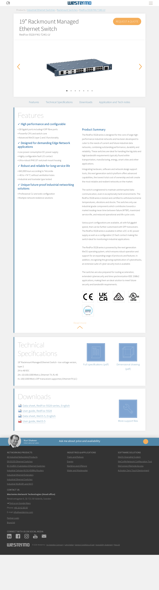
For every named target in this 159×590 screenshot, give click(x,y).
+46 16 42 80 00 (21, 539)
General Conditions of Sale (84, 577)
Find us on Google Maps (20, 535)
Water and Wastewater (77, 502)
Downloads (86, 102)
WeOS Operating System (129, 489)
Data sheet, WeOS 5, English (43, 446)
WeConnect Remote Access (130, 498)
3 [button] (75, 91)
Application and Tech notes (117, 102)
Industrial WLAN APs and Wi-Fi (20, 515)
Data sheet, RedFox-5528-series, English (50, 436)
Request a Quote (127, 21)
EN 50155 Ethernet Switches (20, 493)
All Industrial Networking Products (22, 489)
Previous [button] (18, 66)
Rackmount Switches (67, 9)
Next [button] (140, 66)
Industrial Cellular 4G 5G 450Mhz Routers (25, 502)
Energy (70, 493)
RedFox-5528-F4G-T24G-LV (92, 9)
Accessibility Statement (104, 577)
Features (31, 102)
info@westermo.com (23, 544)
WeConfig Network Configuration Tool (135, 493)
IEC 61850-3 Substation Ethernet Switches (26, 498)
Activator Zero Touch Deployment (133, 502)
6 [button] (88, 91)
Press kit (117, 577)
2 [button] (71, 91)
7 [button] (92, 91)
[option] (79, 66)
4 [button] (79, 91)
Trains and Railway (75, 489)
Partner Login (13, 550)
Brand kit (11, 554)
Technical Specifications (58, 102)
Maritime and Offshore (77, 498)
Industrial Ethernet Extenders (20, 507)
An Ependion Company (55, 577)
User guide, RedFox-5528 (41, 441)
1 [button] (66, 91)
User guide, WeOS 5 (38, 451)
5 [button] (83, 91)
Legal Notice (69, 577)
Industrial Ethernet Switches (41, 9)
